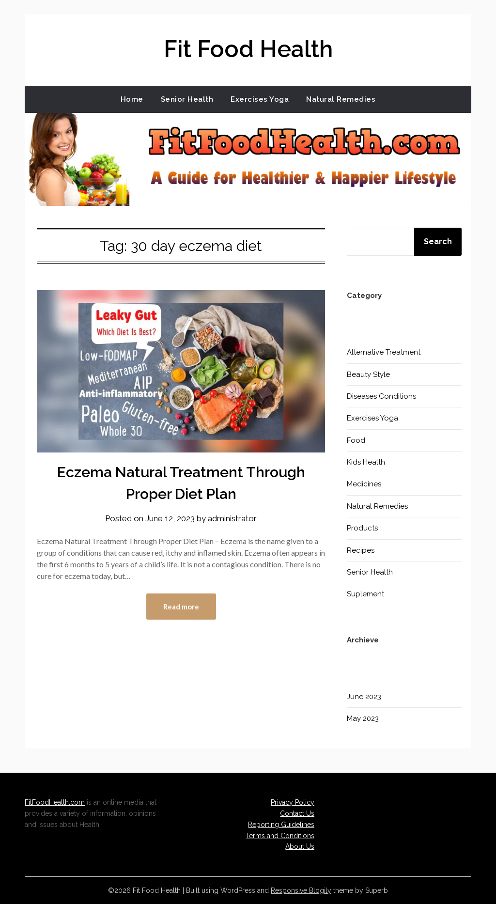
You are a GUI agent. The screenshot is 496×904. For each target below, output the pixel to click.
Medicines (364, 484)
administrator (232, 518)
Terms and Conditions (280, 836)
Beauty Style (368, 374)
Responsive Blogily (301, 890)
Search (438, 241)
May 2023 (363, 718)
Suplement (365, 594)
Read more (181, 606)
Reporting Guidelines (281, 824)
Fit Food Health (248, 48)
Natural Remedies (340, 99)
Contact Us (297, 813)
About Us (299, 846)
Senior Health (187, 99)
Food (356, 440)
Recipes (360, 550)
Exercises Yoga (260, 99)
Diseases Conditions (381, 396)
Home (132, 99)
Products (362, 528)
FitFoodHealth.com (55, 802)
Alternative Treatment (383, 352)
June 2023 (364, 696)
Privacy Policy (292, 802)
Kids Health (366, 462)
